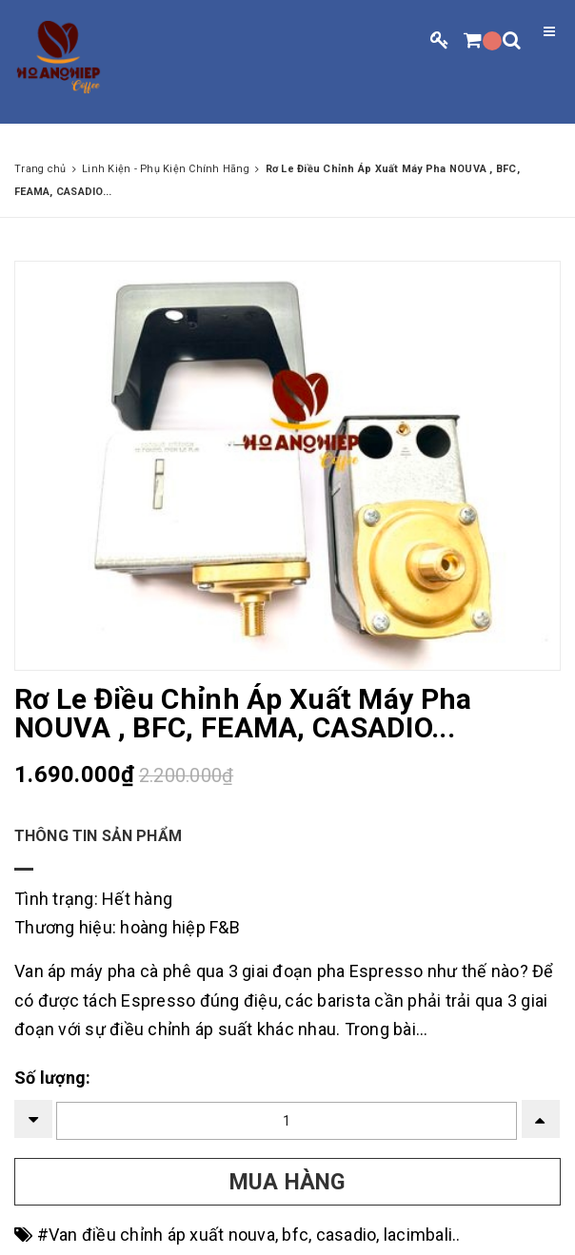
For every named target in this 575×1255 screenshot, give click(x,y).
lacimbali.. (422, 1235)
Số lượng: (52, 1078)
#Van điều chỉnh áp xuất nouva (156, 1235)
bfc (295, 1235)
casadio (346, 1235)
